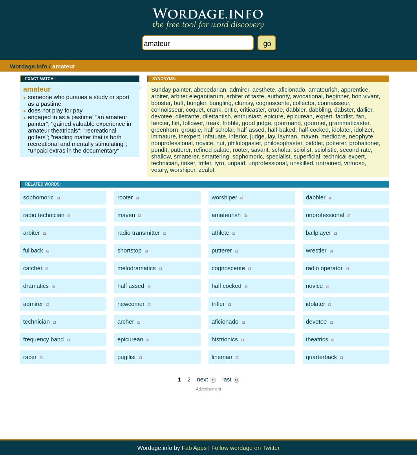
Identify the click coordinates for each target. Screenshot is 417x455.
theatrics (317, 339)
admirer (239, 89)
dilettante (187, 116)
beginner (337, 96)
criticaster (252, 109)
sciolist (302, 149)
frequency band (43, 339)
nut (220, 143)
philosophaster (283, 143)
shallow (160, 156)
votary (159, 169)
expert (324, 116)
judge (257, 136)
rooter (240, 149)
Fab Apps (194, 447)
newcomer (130, 303)
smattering (215, 156)
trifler (204, 163)
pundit (159, 149)
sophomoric (247, 156)
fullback (33, 250)
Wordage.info (29, 66)
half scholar (219, 129)
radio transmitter (138, 232)
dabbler (295, 109)
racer (30, 357)
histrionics (225, 339)
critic (231, 109)
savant (259, 149)
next (206, 379)
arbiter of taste (245, 96)
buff (179, 102)
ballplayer (318, 232)
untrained (328, 163)
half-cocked (313, 129)
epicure (273, 116)
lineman (222, 357)
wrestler (316, 250)
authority (278, 96)
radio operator (324, 268)
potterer (336, 143)
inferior (238, 136)
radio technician (43, 215)
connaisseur (333, 102)
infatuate (214, 136)
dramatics (36, 285)
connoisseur (167, 109)
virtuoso (354, 163)
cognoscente (272, 102)
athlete (220, 232)
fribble (231, 123)
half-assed (250, 129)
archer (125, 321)
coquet (194, 109)
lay (271, 136)
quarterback (321, 357)
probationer (364, 143)
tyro (219, 163)
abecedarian (210, 89)
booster (160, 102)
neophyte (361, 136)
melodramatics (136, 268)
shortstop (129, 250)
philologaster (244, 143)
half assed (130, 285)
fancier (159, 123)
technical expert (344, 156)
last (231, 379)
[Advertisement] (208, 409)
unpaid (236, 163)
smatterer (186, 156)
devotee (161, 116)
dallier (364, 109)
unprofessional (268, 163)
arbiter (159, 96)
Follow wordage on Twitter (245, 447)
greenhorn (164, 129)
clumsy (244, 102)
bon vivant (365, 96)
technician (164, 163)
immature (163, 136)
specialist (278, 156)
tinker (188, 163)
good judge (256, 123)
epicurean (300, 116)
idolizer (363, 129)
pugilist (126, 357)
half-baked (281, 129)
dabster (343, 109)
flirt (176, 123)
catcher (32, 268)
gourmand (287, 123)
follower (193, 123)
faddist (344, 116)
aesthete (263, 89)
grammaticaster (349, 123)
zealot (206, 169)
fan (360, 116)
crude (275, 109)
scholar (281, 149)
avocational (308, 96)
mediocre (333, 136)
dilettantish (217, 116)
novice (204, 143)
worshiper (182, 169)
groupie (191, 129)
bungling (220, 102)
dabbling (320, 109)
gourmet (315, 123)
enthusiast (247, 116)
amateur (37, 89)
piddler (314, 143)
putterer (180, 149)
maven (309, 136)
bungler (196, 102)
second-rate (355, 149)
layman (287, 136)
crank (214, 109)
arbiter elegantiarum (197, 96)
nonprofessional (172, 143)
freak (212, 123)
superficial (307, 156)
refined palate (211, 149)
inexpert (189, 136)
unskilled (301, 163)
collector (304, 102)
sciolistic (326, 149)
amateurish (322, 89)
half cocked (226, 285)
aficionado (291, 89)
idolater (341, 129)
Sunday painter (170, 89)
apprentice (354, 89)
